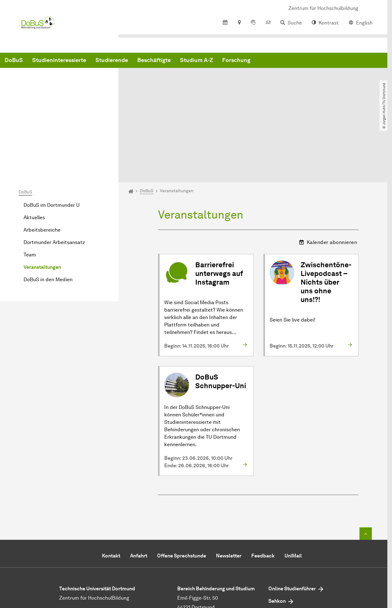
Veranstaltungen (42, 205)
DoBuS (108, 62)
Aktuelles (34, 156)
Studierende (206, 62)
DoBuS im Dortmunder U (52, 143)
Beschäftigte (248, 62)
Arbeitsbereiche (42, 168)
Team (30, 193)
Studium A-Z (290, 62)
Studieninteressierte (153, 62)
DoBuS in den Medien (48, 218)
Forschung (330, 62)
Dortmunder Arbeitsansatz (54, 181)
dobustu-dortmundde (221, 555)
